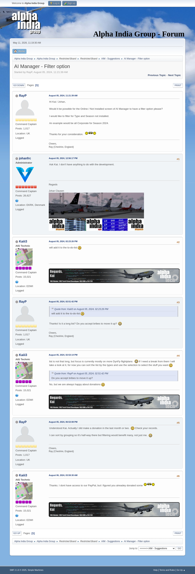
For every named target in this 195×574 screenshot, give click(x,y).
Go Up (16, 533)
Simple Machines (35, 570)
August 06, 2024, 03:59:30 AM (63, 475)
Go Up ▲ (181, 570)
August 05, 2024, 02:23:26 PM (63, 241)
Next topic (174, 75)
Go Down (18, 85)
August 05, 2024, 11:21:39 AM (63, 95)
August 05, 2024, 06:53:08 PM (63, 422)
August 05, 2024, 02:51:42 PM (63, 301)
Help (155, 570)
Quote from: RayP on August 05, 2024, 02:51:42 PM (81, 373)
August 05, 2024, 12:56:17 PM (63, 158)
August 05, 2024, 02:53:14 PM (63, 355)
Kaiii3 (23, 241)
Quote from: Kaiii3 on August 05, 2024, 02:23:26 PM (81, 309)
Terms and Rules (167, 570)
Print (178, 85)
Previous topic (157, 75)
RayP (23, 95)
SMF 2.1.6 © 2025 (18, 570)
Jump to (133, 548)
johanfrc (25, 158)
